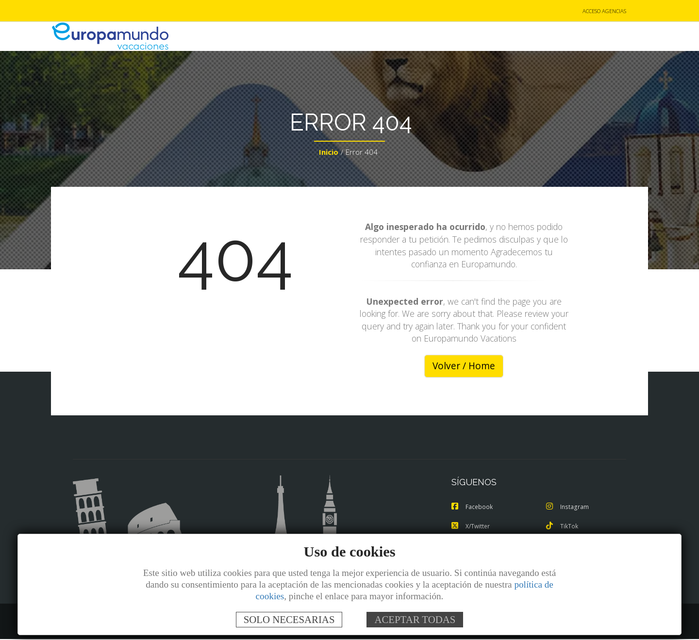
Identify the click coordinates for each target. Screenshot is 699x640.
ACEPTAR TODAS (414, 619)
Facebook (472, 507)
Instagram (568, 507)
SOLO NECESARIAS (289, 619)
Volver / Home (464, 367)
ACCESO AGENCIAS (604, 11)
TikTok (562, 527)
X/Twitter (471, 527)
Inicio (328, 153)
